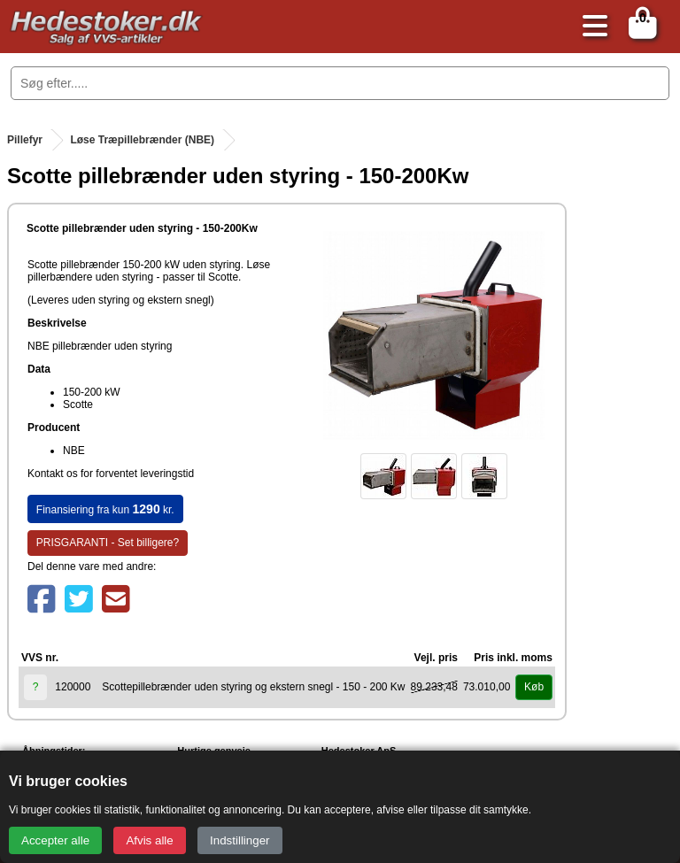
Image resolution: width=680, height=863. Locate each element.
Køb (534, 687)
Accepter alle (55, 840)
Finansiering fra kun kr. (105, 509)
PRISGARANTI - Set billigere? (107, 542)
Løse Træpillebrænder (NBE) (142, 140)
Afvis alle (149, 840)
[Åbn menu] (590, 27)
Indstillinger (239, 840)
